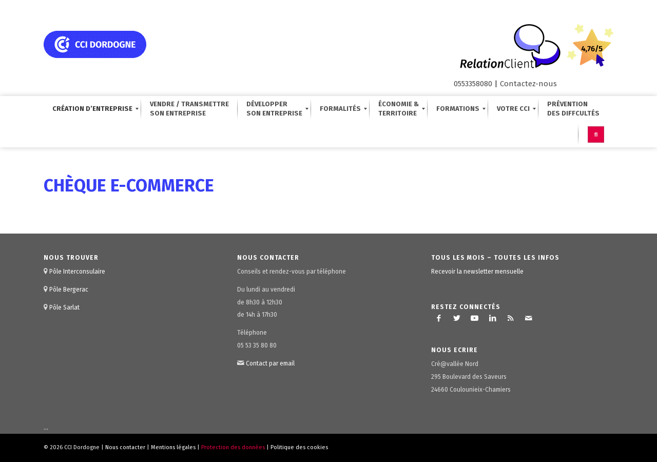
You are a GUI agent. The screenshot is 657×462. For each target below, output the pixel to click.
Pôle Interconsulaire (77, 271)
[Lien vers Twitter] (457, 318)
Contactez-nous (528, 83)
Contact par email (270, 363)
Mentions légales (173, 447)
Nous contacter (125, 447)
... (46, 428)
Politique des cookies (299, 447)
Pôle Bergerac (68, 289)
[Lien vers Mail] (528, 318)
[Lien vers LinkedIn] (492, 318)
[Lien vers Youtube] (474, 318)
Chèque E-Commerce (129, 185)
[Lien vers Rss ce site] (510, 318)
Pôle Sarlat (64, 307)
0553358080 (473, 83)
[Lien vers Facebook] (439, 318)
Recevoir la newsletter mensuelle (477, 271)
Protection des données (233, 447)
